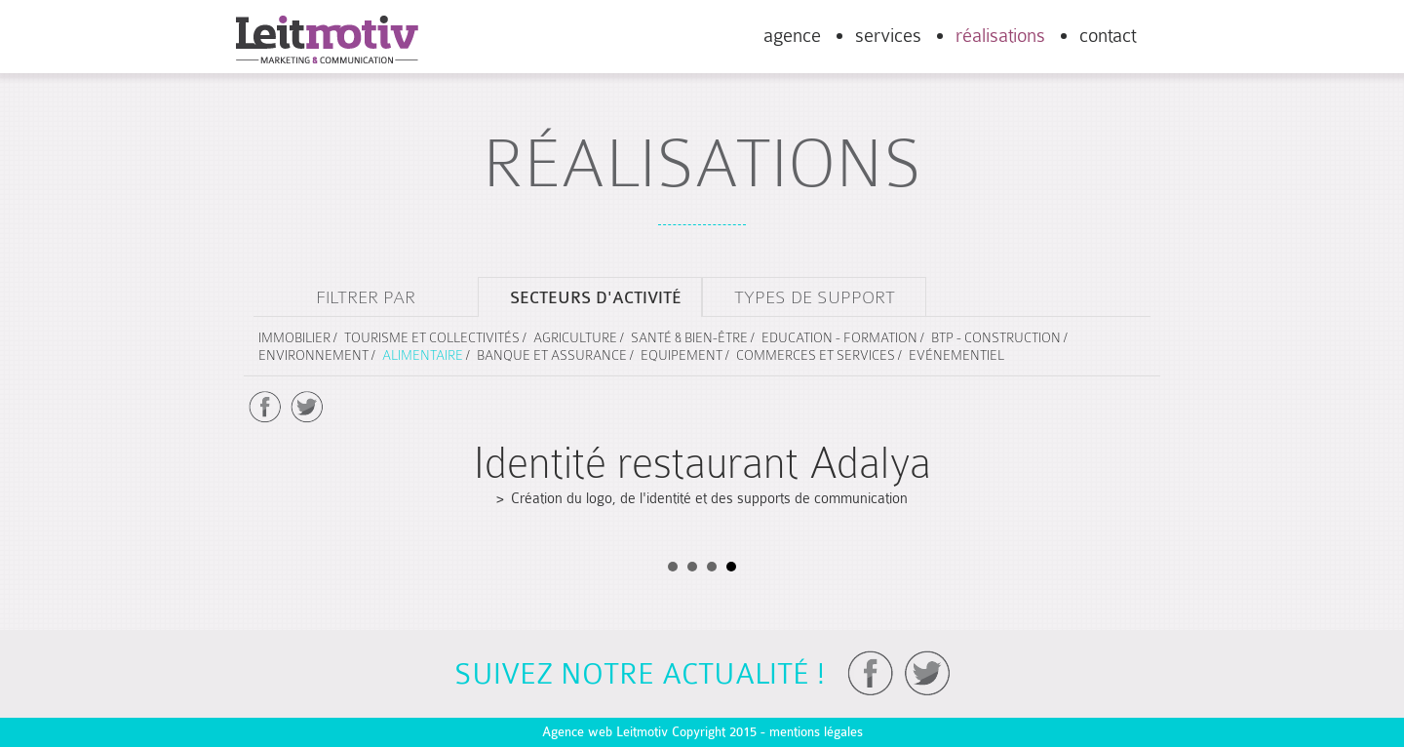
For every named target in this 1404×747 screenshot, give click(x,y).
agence (792, 35)
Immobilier (294, 337)
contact (1107, 35)
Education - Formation (839, 337)
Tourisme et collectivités (432, 337)
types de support (814, 297)
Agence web (577, 732)
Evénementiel (956, 355)
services (888, 35)
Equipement (681, 355)
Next (1132, 414)
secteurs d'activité (596, 298)
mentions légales (816, 732)
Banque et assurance (552, 355)
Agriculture (575, 337)
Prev (271, 414)
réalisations (1000, 35)
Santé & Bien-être (689, 337)
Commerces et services (815, 355)
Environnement (313, 355)
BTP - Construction (996, 337)
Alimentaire (422, 355)
